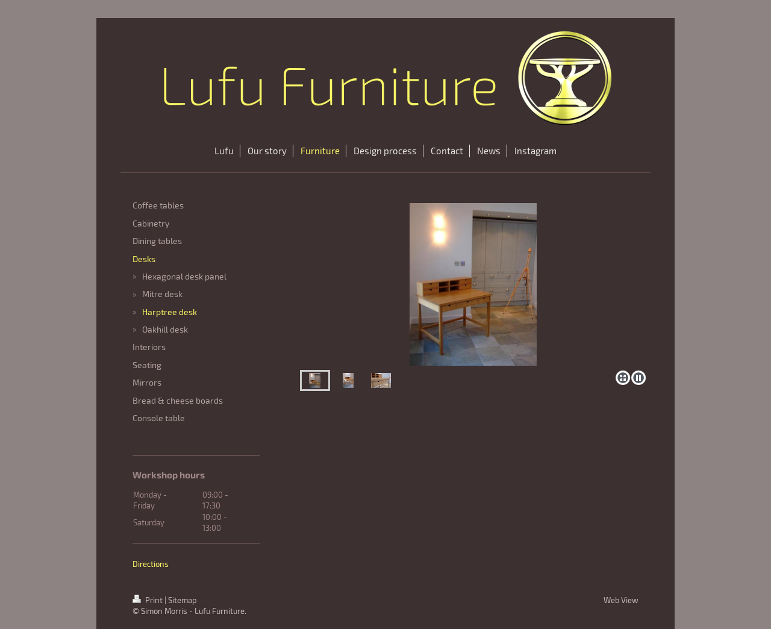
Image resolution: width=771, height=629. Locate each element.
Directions (151, 564)
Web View (621, 600)
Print (148, 600)
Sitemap (182, 600)
